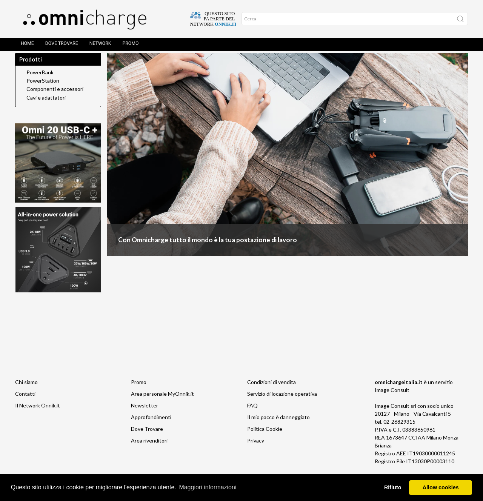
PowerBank (40, 80)
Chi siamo (26, 389)
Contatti (25, 401)
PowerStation (42, 88)
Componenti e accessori (54, 97)
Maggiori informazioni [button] (207, 487)
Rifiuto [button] (392, 487)
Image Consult (392, 397)
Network (100, 45)
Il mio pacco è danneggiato (278, 424)
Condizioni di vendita (271, 389)
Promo (131, 45)
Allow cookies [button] (441, 487)
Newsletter (144, 413)
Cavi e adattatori (46, 105)
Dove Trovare (61, 45)
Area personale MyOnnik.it (162, 401)
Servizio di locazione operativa (282, 401)
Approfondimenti (151, 424)
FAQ (252, 413)
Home (27, 45)
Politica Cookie (264, 436)
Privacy (255, 448)
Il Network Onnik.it (37, 413)
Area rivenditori (149, 448)
